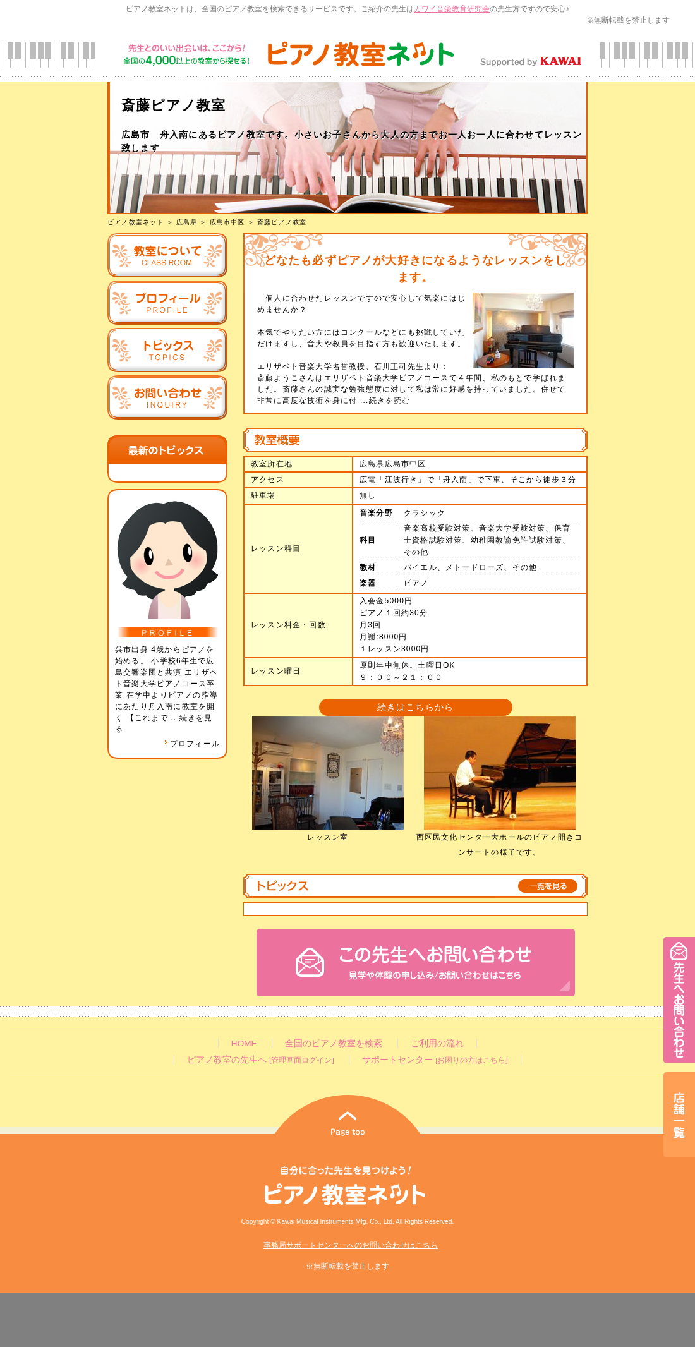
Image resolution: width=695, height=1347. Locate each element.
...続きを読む (383, 400)
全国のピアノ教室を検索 (333, 1043)
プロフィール (192, 743)
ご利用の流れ (437, 1043)
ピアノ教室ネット (135, 222)
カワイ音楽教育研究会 (452, 8)
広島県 (187, 222)
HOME (244, 1043)
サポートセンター (434, 1060)
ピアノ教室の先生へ (260, 1060)
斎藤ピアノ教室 (281, 222)
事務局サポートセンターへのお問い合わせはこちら (350, 1245)
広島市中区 (227, 222)
